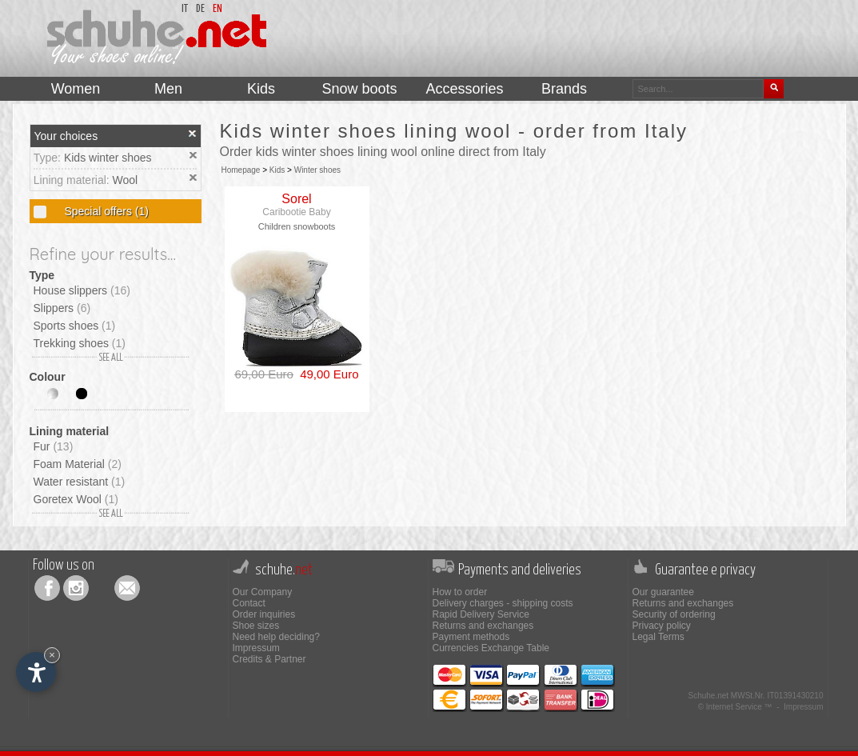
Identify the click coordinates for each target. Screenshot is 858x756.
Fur (54, 446)
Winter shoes (317, 170)
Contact (249, 603)
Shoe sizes (256, 625)
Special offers (105, 211)
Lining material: (73, 180)
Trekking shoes (80, 343)
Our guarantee (663, 592)
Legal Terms (658, 636)
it (185, 9)
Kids (277, 170)
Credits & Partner (269, 659)
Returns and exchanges (483, 625)
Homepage (241, 170)
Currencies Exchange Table (491, 648)
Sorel (296, 199)
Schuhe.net (708, 695)
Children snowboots (297, 226)
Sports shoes (75, 325)
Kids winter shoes (108, 157)
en (217, 9)
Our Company (263, 592)
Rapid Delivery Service (481, 614)
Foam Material (78, 464)
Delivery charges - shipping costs (503, 603)
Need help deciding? (276, 636)
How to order (460, 592)
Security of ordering (674, 614)
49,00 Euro (326, 374)
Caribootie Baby (296, 212)
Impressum (256, 648)
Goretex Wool (76, 499)
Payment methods (471, 636)
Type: (49, 157)
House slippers (82, 290)
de (200, 9)
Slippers (62, 308)
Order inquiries (264, 614)
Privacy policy (662, 625)
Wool (125, 180)
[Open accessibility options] (36, 672)
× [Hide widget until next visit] (52, 655)
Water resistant (80, 481)
